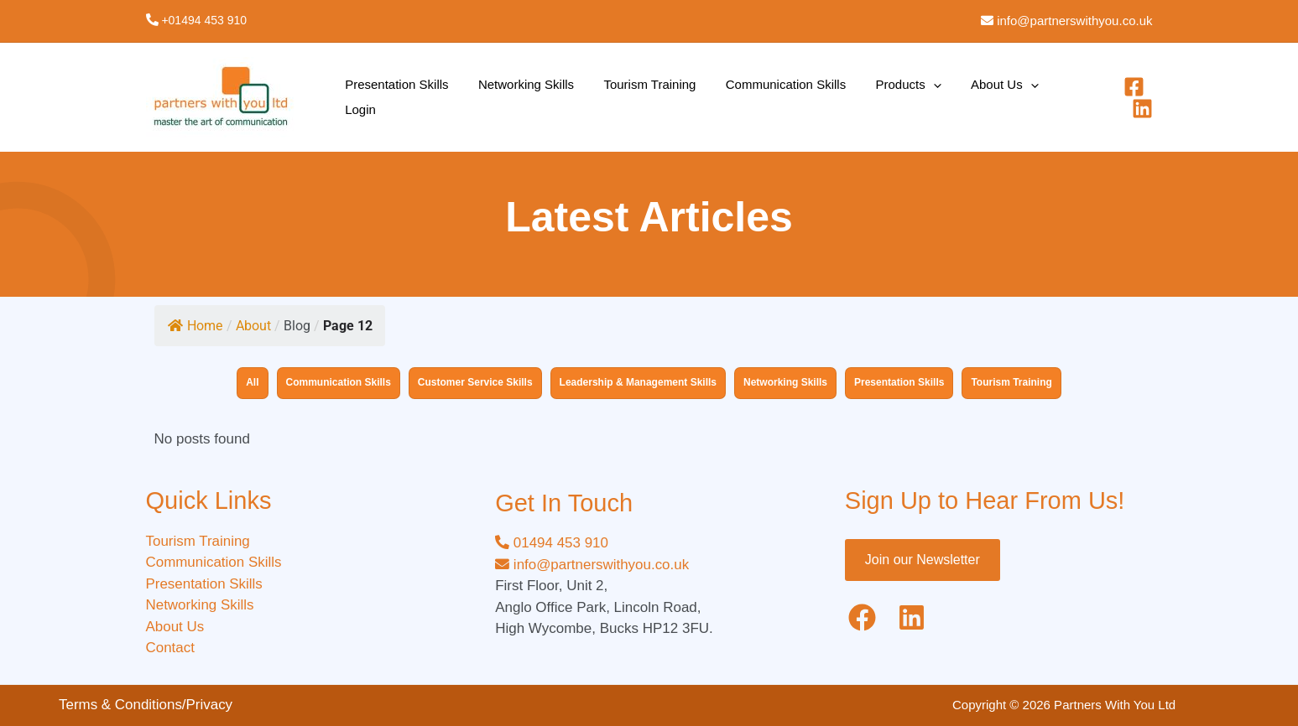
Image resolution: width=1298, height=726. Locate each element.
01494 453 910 (551, 543)
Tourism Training (630, 97)
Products (873, 97)
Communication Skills (758, 97)
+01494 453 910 (203, 20)
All (252, 382)
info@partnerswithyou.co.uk (1073, 20)
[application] (898, 97)
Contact (170, 648)
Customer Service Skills (475, 382)
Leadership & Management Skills (638, 382)
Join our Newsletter (922, 559)
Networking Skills (514, 97)
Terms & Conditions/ (122, 705)
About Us (962, 97)
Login (1032, 97)
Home (195, 326)
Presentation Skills (393, 97)
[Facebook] (1104, 97)
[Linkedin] (1142, 97)
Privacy (209, 705)
